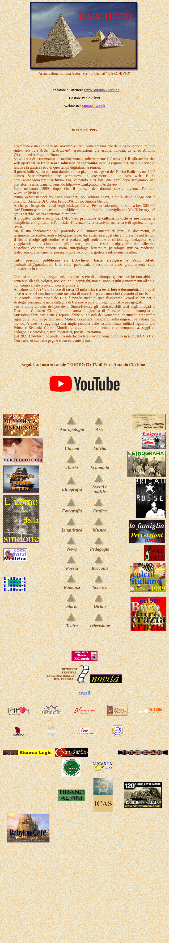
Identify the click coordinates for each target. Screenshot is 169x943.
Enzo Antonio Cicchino (101, 90)
